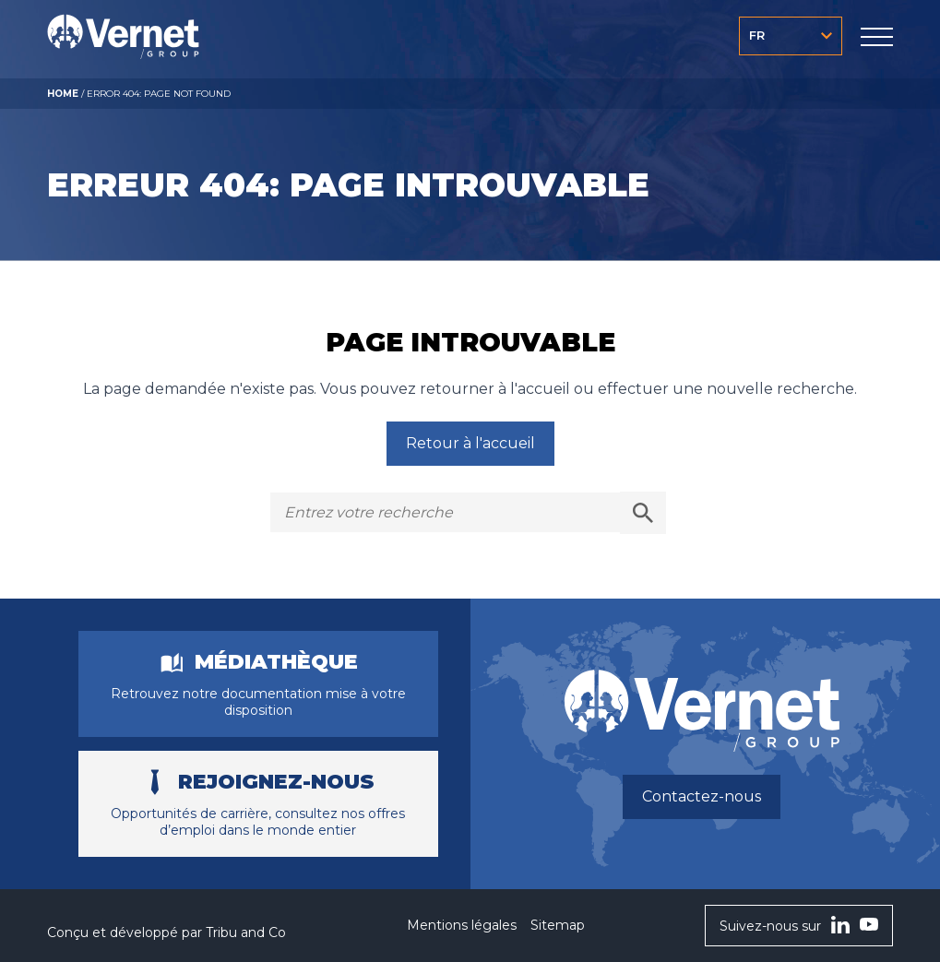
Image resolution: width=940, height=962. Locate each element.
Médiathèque (276, 662)
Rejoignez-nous (276, 782)
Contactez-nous (701, 796)
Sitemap (557, 925)
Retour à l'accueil (470, 443)
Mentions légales (462, 925)
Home (62, 94)
